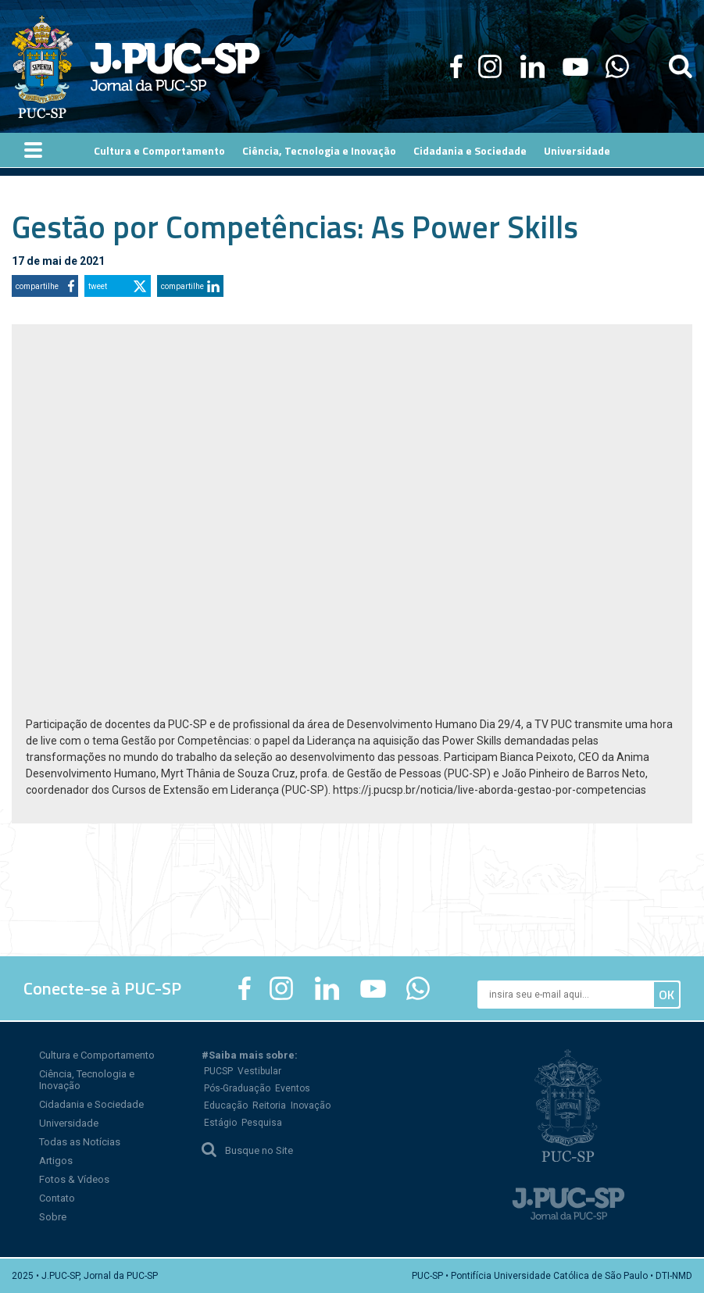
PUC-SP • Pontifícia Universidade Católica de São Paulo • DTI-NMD (552, 1275)
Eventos (292, 1088)
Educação (226, 1105)
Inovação (311, 1105)
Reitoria (269, 1105)
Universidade (68, 1123)
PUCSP (218, 1071)
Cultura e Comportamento (97, 1055)
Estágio (220, 1122)
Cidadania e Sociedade (91, 1104)
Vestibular (259, 1071)
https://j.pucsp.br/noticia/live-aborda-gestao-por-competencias (489, 790)
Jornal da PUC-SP (175, 66)
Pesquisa (261, 1122)
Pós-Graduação (237, 1088)
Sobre (52, 1217)
